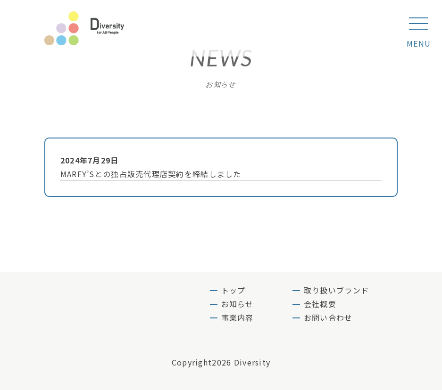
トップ (233, 290)
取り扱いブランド (336, 290)
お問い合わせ (328, 317)
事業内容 (237, 317)
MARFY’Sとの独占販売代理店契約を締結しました (217, 166)
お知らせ (237, 303)
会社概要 (320, 303)
